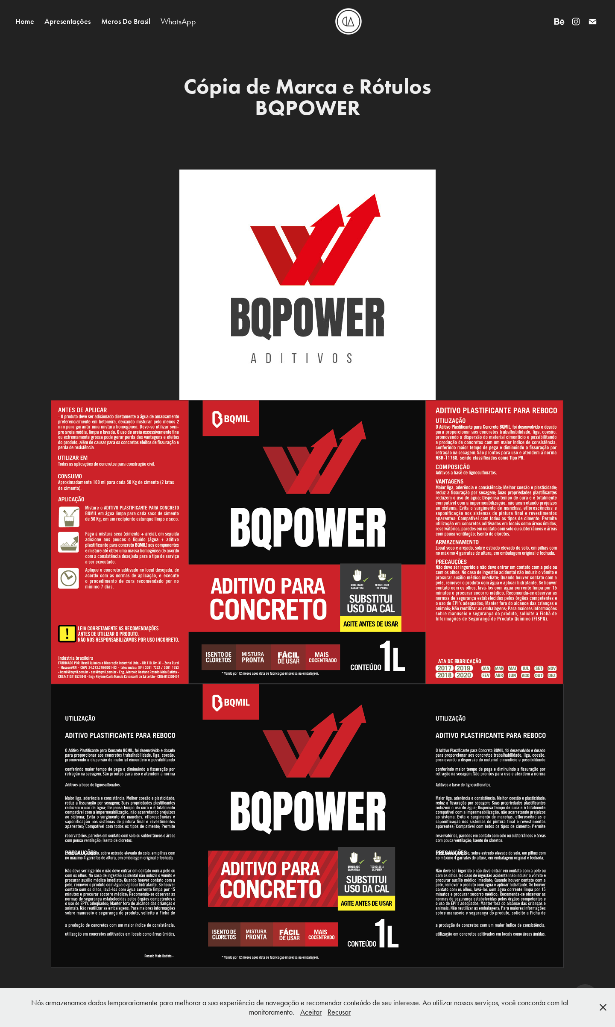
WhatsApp (178, 21)
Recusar (339, 1012)
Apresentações (67, 21)
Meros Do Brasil (125, 21)
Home (24, 21)
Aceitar (311, 1012)
